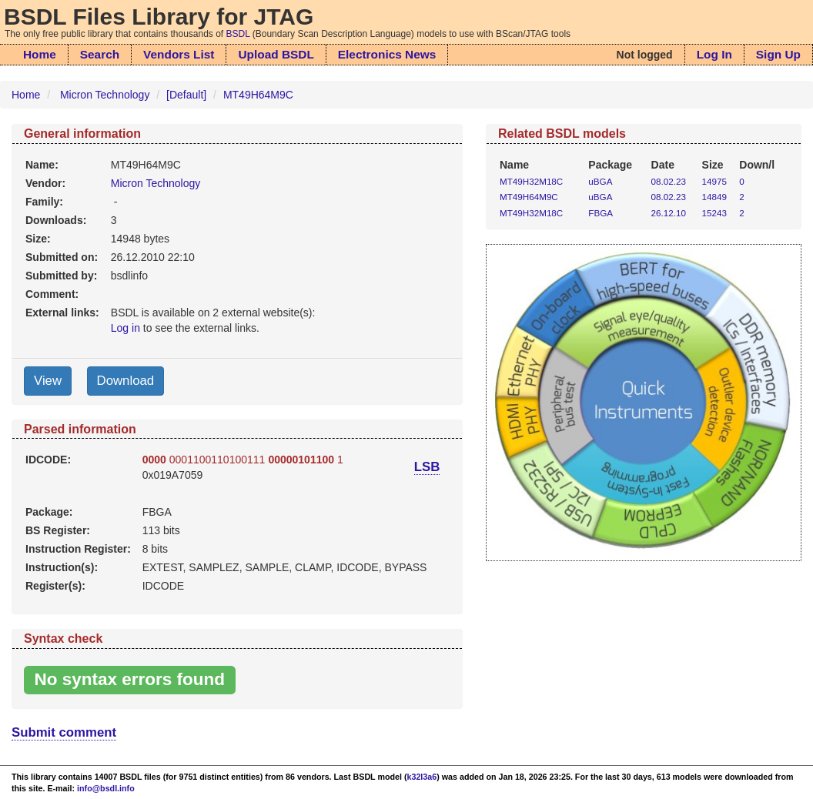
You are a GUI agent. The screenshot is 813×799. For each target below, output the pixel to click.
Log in (125, 328)
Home (39, 54)
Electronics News (387, 54)
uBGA (600, 181)
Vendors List (178, 54)
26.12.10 (668, 213)
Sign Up (778, 54)
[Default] (186, 95)
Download (126, 380)
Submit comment (64, 732)
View (48, 380)
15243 (714, 213)
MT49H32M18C (531, 181)
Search (99, 54)
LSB (427, 467)
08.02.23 (668, 181)
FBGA (600, 213)
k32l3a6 (422, 776)
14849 (714, 197)
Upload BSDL (275, 54)
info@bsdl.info (106, 788)
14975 (714, 181)
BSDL (238, 33)
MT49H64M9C (258, 95)
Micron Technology (104, 95)
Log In (714, 54)
